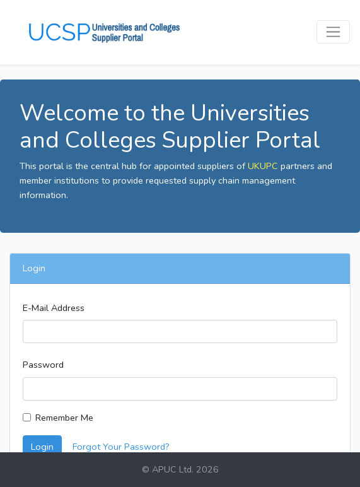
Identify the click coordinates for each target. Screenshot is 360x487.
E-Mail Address (53, 308)
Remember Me (64, 417)
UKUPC (263, 166)
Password (43, 364)
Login (42, 446)
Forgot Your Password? (121, 446)
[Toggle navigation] (333, 32)
